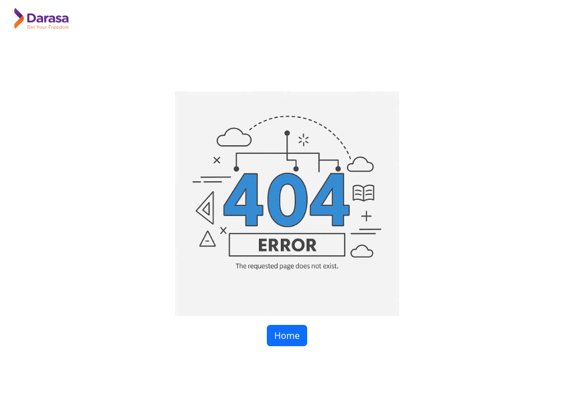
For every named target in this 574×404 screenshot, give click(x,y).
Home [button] (287, 335)
